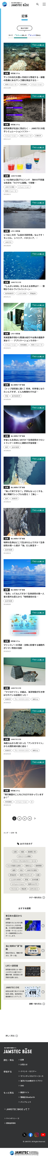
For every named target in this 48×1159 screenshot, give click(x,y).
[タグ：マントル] (14, 888)
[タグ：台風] (15, 851)
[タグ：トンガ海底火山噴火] (14, 865)
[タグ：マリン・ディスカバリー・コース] (25, 861)
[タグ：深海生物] (32, 293)
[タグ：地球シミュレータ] (11, 84)
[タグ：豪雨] (14, 870)
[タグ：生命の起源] (15, 447)
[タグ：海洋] (6, 447)
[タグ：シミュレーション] (37, 84)
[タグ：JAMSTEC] (8, 242)
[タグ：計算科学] (38, 135)
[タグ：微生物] (24, 888)
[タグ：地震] (22, 851)
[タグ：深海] (26, 879)
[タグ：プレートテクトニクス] (21, 699)
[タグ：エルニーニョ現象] (24, 856)
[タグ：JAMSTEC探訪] (10, 187)
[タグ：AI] (32, 801)
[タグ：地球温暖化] (24, 84)
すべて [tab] (10, 35)
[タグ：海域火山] (35, 699)
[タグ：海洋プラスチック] (26, 874)
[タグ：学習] (6, 395)
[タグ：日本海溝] (35, 879)
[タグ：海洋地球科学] (9, 293)
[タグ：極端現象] (38, 865)
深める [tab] (34, 35)
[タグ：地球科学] (14, 498)
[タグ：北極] (38, 874)
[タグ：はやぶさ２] (34, 888)
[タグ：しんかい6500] (22, 293)
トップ (6, 833)
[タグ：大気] (21, 870)
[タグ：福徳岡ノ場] (31, 851)
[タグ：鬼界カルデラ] (33, 884)
